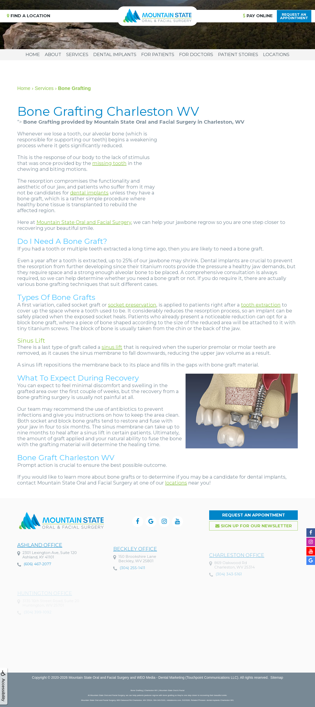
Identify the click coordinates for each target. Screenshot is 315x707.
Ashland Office (39, 562)
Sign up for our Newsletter (253, 525)
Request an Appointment (253, 515)
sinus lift (112, 347)
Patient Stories (238, 54)
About (53, 54)
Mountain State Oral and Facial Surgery (83, 222)
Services (77, 54)
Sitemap (276, 677)
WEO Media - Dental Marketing (161, 677)
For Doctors (196, 54)
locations (176, 483)
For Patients (157, 54)
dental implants (89, 193)
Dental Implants (114, 54)
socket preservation (132, 305)
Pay (258, 15)
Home (33, 54)
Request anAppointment (294, 16)
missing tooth (109, 163)
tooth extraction (261, 305)
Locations (276, 54)
